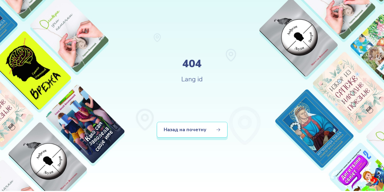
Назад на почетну (192, 129)
